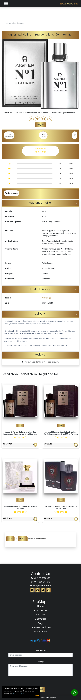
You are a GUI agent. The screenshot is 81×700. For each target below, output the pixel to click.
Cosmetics (40, 618)
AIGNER (46, 298)
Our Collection (40, 610)
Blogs (40, 623)
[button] (7, 74)
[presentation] (40, 682)
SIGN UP (22, 538)
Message (40, 662)
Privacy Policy (40, 631)
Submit (40, 689)
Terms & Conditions (40, 627)
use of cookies (18, 693)
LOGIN (10, 538)
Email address (40, 650)
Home (40, 606)
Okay (37, 696)
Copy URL (41, 124)
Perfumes (40, 614)
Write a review (11, 193)
